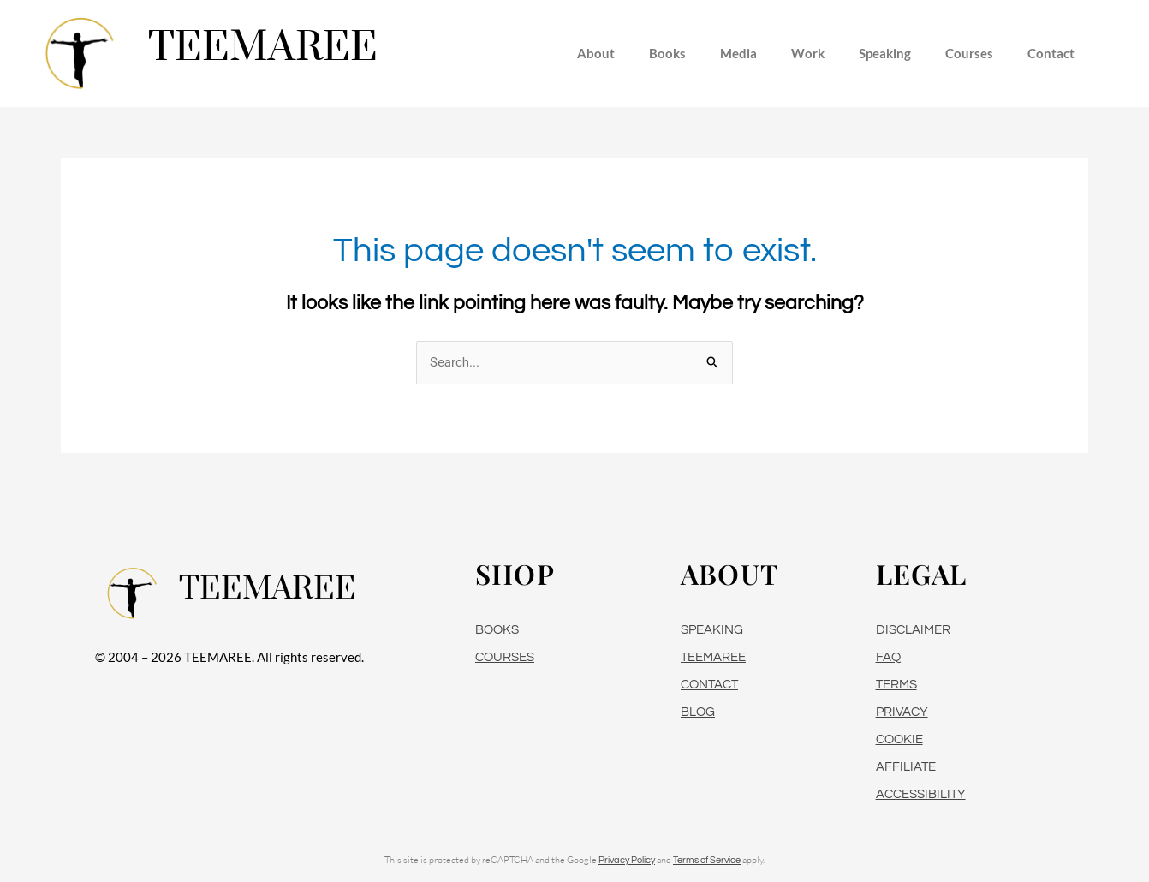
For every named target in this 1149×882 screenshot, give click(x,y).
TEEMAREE (713, 657)
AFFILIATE (906, 766)
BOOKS (497, 629)
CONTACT (709, 684)
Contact (1051, 53)
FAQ (888, 657)
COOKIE (899, 739)
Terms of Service (707, 860)
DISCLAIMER (913, 629)
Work (808, 53)
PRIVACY (902, 712)
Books (667, 53)
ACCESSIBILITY (921, 794)
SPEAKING (712, 629)
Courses (969, 53)
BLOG (698, 712)
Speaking (885, 53)
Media (738, 53)
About (596, 53)
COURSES (504, 657)
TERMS (896, 684)
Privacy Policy (626, 860)
